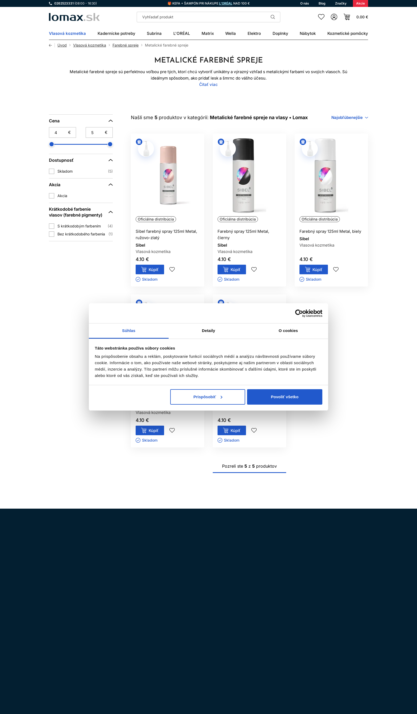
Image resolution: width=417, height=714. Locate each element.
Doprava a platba (189, 653)
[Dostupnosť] (81, 160)
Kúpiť (154, 269)
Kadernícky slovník (191, 668)
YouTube (98, 638)
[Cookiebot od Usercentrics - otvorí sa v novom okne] (299, 313)
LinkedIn (113, 638)
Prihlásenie (315, 681)
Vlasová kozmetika (89, 45)
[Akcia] (81, 184)
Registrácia (351, 681)
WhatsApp (83, 638)
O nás (179, 675)
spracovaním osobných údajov (267, 569)
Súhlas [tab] (128, 330)
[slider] (51, 144)
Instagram (54, 638)
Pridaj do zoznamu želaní (172, 269)
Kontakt (181, 660)
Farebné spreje (125, 45)
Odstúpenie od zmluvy (194, 646)
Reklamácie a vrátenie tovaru (200, 683)
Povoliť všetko (284, 397)
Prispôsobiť (207, 397)
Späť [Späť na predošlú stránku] (52, 45)
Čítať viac (208, 84)
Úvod (62, 45)
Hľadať (272, 17)
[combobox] (349, 117)
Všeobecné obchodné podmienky (203, 631)
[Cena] (81, 121)
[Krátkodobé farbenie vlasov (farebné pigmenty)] (81, 212)
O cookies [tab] (288, 330)
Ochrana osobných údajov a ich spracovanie (213, 638)
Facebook (68, 638)
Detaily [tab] (208, 330)
